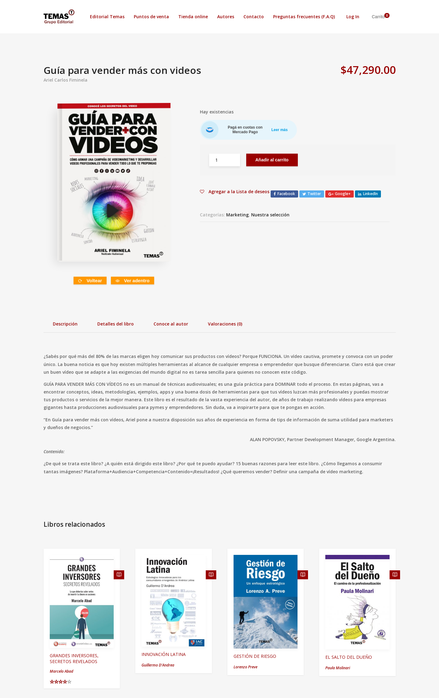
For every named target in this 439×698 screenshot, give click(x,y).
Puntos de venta (151, 16)
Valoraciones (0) (225, 324)
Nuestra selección (270, 215)
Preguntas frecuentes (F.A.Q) (304, 16)
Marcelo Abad (61, 671)
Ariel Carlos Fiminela (65, 80)
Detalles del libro (115, 324)
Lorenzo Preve (245, 667)
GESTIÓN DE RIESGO (255, 656)
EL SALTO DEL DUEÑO (348, 657)
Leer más (280, 130)
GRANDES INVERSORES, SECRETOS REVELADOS (74, 658)
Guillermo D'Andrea (157, 665)
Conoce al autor (171, 324)
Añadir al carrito (272, 159)
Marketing (237, 215)
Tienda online (193, 16)
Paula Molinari (337, 667)
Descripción (65, 324)
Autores (225, 16)
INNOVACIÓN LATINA (163, 654)
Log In (352, 16)
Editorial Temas (107, 16)
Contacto (253, 16)
